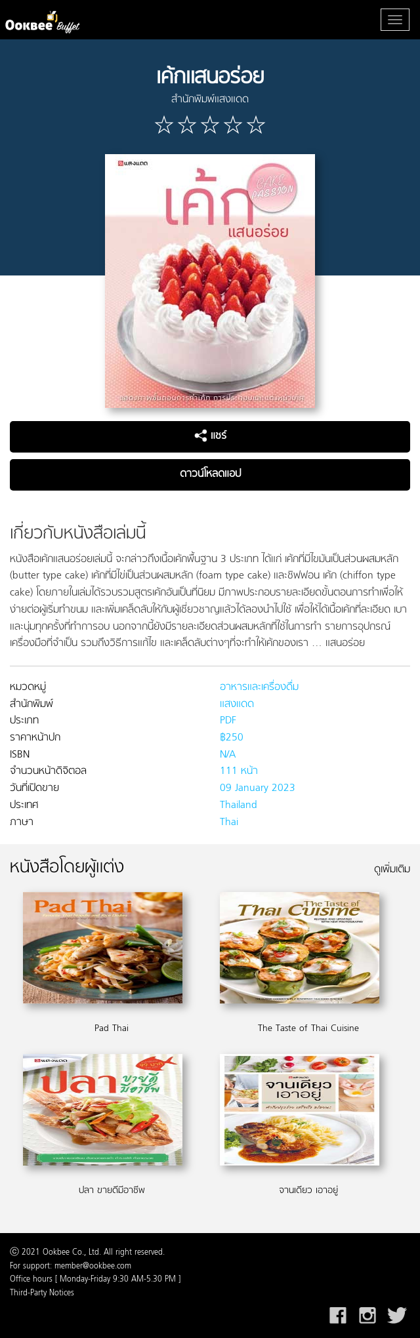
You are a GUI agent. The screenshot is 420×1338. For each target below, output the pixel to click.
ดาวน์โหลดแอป (210, 474)
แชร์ (210, 436)
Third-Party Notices (42, 1293)
